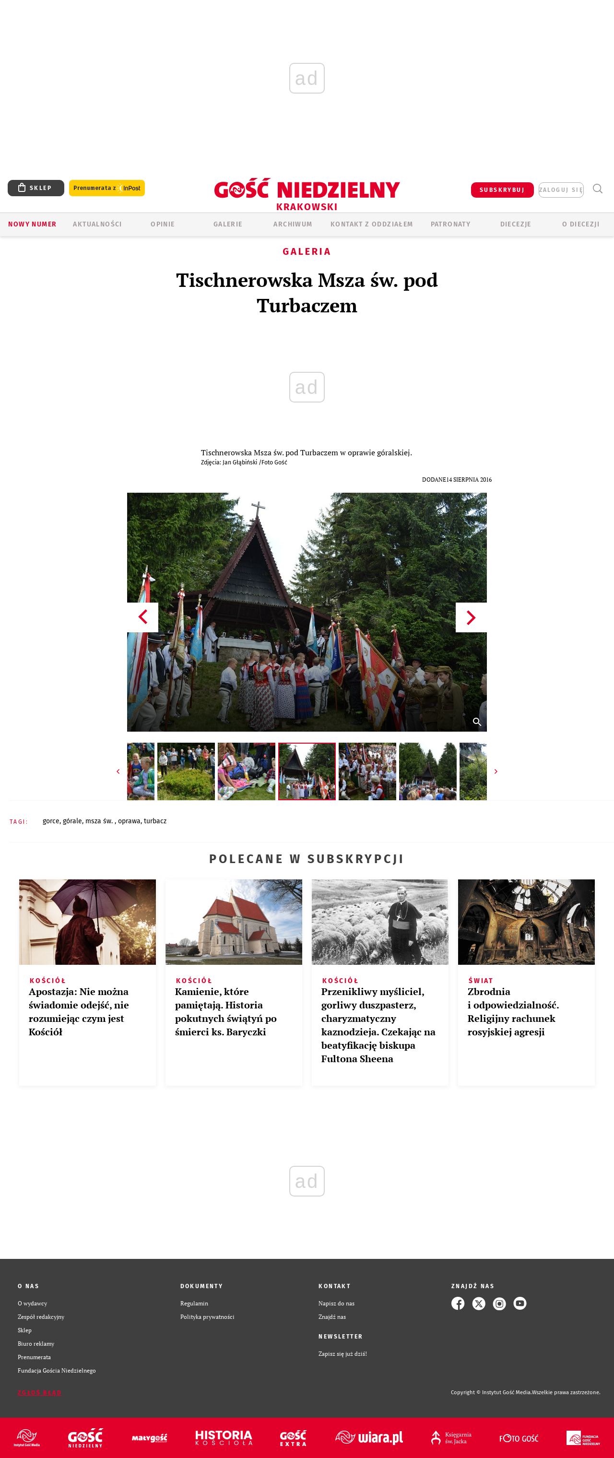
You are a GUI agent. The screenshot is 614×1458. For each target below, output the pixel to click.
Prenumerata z (107, 188)
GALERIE (228, 224)
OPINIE (163, 224)
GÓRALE (72, 821)
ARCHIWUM (292, 224)
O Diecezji (581, 224)
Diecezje (515, 224)
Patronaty (451, 224)
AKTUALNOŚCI (97, 224)
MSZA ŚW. (100, 821)
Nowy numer (32, 224)
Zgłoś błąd (40, 1392)
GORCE (51, 821)
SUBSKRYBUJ (502, 190)
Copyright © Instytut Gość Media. (491, 1392)
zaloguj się (561, 190)
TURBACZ (155, 821)
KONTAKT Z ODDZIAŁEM (372, 224)
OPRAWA (129, 821)
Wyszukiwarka (597, 189)
